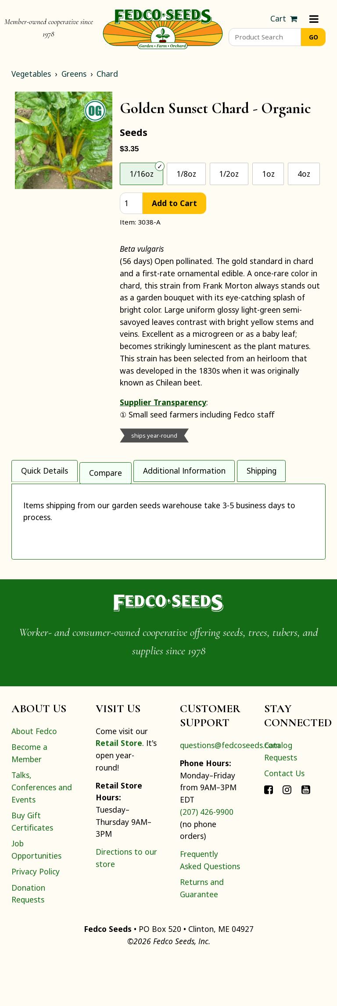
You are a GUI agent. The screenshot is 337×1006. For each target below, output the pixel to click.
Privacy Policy (35, 918)
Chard (107, 73)
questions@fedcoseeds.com (230, 792)
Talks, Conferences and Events (41, 834)
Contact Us (284, 820)
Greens (73, 73)
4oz (304, 173)
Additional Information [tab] (184, 469)
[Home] (163, 28)
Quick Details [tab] (44, 469)
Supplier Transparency (163, 402)
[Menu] (314, 19)
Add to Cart (174, 203)
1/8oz (186, 173)
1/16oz (141, 173)
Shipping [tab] (261, 469)
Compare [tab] (105, 469)
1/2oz (229, 173)
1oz (268, 173)
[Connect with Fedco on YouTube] (305, 836)
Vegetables (31, 73)
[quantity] (131, 203)
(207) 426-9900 (206, 858)
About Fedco (34, 778)
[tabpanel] (168, 543)
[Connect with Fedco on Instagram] (287, 836)
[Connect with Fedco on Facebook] (268, 836)
